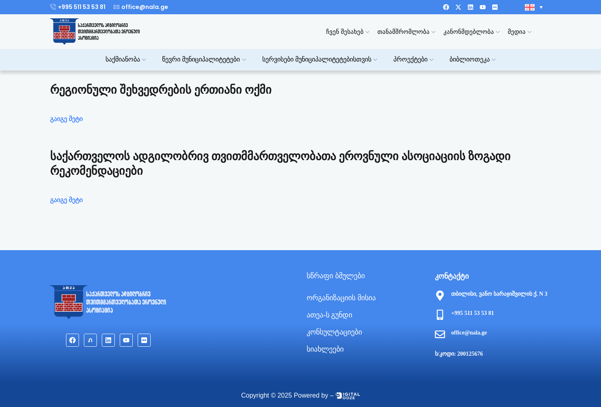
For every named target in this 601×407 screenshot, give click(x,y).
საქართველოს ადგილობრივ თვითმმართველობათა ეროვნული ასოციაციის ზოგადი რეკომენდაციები (280, 163)
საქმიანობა (125, 59)
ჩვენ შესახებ (347, 31)
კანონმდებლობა (471, 31)
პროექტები (413, 59)
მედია (519, 31)
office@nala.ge (469, 333)
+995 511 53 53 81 (472, 313)
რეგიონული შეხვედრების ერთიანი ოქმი (161, 90)
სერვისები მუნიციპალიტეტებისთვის (319, 59)
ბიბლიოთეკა (473, 59)
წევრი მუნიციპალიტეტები (204, 59)
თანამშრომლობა (406, 31)
